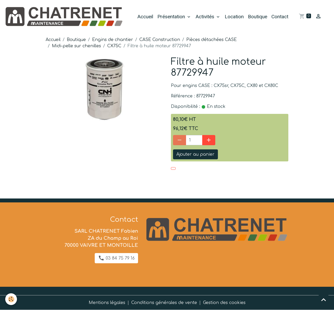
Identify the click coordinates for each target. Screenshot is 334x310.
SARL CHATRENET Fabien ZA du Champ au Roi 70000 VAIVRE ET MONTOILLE (101, 238)
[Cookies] (11, 299)
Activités (205, 17)
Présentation (171, 17)
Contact (279, 17)
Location (234, 17)
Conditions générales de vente (164, 302)
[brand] (64, 16)
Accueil (145, 17)
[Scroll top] (323, 299)
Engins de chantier (112, 39)
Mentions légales (107, 302)
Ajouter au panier (195, 154)
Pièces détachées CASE (211, 39)
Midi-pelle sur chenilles (76, 46)
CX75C (114, 46)
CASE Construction (159, 39)
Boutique (257, 17)
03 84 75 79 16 (116, 258)
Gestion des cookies (224, 302)
